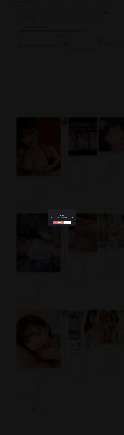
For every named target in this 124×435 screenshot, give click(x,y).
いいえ (67, 222)
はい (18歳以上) (58, 222)
